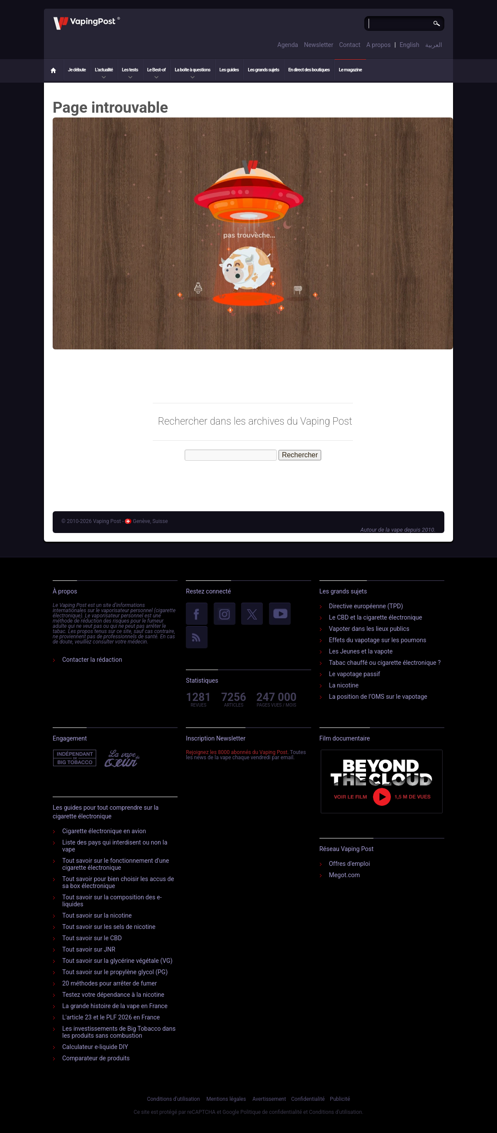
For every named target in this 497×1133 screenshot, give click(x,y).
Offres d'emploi (349, 863)
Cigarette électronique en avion (104, 831)
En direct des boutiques (308, 70)
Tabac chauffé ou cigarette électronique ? (385, 662)
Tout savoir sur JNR (88, 949)
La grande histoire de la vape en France (115, 1005)
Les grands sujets (263, 70)
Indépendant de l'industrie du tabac (75, 758)
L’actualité (104, 70)
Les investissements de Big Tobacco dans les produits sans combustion (118, 1032)
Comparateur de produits (96, 1058)
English (409, 44)
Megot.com (344, 875)
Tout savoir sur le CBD (92, 938)
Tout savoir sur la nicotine (97, 915)
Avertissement (269, 1099)
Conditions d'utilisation (173, 1099)
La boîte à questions (192, 70)
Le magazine (350, 70)
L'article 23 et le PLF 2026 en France (111, 1017)
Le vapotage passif (354, 673)
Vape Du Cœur (121, 758)
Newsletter (318, 44)
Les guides (228, 70)
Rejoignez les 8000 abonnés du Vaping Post (236, 752)
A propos (378, 44)
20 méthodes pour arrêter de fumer (109, 983)
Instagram (224, 614)
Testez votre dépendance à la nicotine (113, 994)
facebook (197, 614)
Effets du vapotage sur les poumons (377, 640)
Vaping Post (122, 17)
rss (197, 638)
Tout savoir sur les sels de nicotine (108, 926)
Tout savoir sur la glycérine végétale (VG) (117, 960)
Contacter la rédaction (92, 659)
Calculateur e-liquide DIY (95, 1046)
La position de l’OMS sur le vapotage (378, 696)
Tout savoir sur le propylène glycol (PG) (115, 972)
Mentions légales (226, 1099)
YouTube (280, 614)
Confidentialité (308, 1099)
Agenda (287, 44)
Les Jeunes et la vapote (361, 651)
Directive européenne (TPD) (366, 606)
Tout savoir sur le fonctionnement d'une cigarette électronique (115, 864)
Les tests (130, 70)
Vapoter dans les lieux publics (369, 628)
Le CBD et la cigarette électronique (375, 617)
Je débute (77, 70)
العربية (433, 44)
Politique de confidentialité (271, 1112)
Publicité (340, 1099)
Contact (349, 44)
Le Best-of (156, 70)
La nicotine (344, 685)
